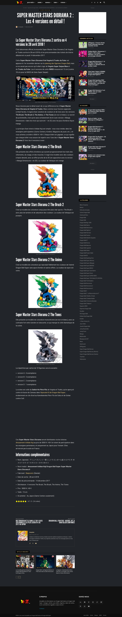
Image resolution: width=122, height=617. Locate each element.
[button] (104, 2)
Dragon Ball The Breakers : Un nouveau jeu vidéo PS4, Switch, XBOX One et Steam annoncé (97, 139)
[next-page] (19, 577)
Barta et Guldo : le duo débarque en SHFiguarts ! (95, 119)
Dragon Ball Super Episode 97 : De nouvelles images (97, 147)
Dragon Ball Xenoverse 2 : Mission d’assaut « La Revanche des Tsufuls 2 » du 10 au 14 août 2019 (96, 129)
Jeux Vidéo (31, 2)
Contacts (41, 608)
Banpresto (29, 473)
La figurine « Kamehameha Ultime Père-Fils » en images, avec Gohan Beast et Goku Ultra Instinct (64, 571)
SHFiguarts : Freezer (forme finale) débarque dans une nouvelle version (96, 44)
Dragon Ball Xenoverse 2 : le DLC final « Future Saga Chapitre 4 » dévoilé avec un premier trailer (96, 63)
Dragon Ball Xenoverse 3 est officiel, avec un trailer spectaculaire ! (96, 91)
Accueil (25, 7)
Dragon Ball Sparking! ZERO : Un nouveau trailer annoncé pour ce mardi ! (96, 111)
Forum (63, 2)
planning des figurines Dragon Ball (57, 63)
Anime (40, 2)
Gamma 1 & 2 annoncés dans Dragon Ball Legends (96, 155)
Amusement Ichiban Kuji (25, 443)
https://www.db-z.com (34, 534)
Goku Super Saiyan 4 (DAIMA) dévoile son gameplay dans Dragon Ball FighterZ (96, 72)
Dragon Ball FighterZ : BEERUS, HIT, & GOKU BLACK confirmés (62, 522)
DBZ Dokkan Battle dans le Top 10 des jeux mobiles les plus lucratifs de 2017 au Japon (29, 523)
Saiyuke (21, 26)
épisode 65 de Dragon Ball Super (53, 392)
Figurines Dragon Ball (33, 7)
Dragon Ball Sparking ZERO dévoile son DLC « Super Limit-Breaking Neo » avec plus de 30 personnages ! (97, 82)
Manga (48, 2)
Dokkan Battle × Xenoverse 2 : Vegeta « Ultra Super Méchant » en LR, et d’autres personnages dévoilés (97, 53)
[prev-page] (17, 577)
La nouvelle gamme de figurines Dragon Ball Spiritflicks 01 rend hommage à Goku (23, 571)
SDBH (56, 2)
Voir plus (92, 99)
